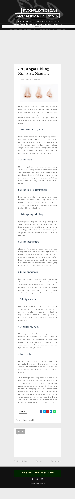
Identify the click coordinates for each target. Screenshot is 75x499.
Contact (36, 484)
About (30, 484)
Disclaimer (50, 484)
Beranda (39, 472)
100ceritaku (41, 495)
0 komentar (38, 80)
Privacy (42, 484)
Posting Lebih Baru (20, 472)
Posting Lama (56, 472)
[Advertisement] (37, 46)
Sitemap (24, 484)
